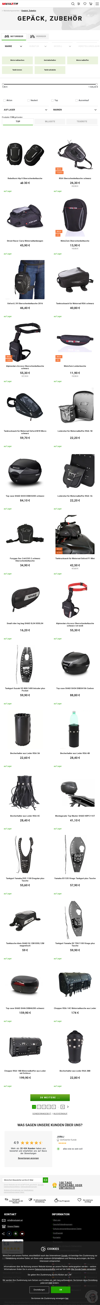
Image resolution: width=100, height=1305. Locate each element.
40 (63, 1107)
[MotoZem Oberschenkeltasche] (75, 226)
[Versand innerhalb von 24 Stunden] (14, 1201)
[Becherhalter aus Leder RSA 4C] (25, 801)
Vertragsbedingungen (28, 1187)
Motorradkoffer (82, 60)
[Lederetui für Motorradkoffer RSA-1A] (75, 481)
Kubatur (34, 46)
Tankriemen (17, 70)
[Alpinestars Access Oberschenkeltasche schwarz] (25, 352)
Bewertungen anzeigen (28, 1158)
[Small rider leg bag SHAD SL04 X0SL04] (25, 610)
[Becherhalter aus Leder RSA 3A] (25, 738)
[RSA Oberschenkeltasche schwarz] (75, 163)
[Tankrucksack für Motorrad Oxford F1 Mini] (75, 545)
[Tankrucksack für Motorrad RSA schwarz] (75, 288)
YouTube (22, 1232)
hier (66, 1298)
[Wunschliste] (85, 3)
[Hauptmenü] (97, 3)
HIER (50, 1283)
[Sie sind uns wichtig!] (86, 1201)
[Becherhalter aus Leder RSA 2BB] (75, 1057)
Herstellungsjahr (87, 46)
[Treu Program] (62, 1201)
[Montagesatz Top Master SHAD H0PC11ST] (75, 801)
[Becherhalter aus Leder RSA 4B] (75, 738)
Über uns (56, 1220)
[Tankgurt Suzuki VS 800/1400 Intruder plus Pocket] (25, 674)
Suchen (73, 3)
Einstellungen (39, 1290)
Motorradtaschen (17, 60)
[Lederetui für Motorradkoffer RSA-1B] (75, 417)
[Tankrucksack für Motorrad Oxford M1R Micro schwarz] (25, 417)
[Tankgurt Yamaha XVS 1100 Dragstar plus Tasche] (25, 865)
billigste (50, 121)
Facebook (9, 1232)
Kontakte (57, 1237)
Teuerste (82, 121)
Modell (58, 46)
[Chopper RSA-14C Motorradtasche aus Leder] (75, 993)
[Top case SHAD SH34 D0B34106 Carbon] (75, 674)
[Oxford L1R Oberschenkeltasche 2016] (25, 288)
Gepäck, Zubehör (28, 11)
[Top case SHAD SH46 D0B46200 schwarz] (25, 993)
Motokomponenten (12, 11)
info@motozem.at (15, 1220)
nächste (67, 1107)
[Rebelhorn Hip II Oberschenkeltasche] (25, 163)
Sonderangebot (42, 1114)
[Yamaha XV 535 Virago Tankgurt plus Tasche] (75, 865)
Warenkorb (90, 3)
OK (60, 1290)
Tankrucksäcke (50, 70)
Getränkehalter (50, 60)
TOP (18, 121)
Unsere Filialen (13, 1226)
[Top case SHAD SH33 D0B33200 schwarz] (25, 481)
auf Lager (9, 110)
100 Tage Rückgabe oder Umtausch (70, 1185)
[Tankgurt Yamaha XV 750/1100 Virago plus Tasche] (75, 929)
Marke (8, 46)
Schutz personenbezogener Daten (67, 1229)
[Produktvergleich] (79, 3)
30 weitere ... (50, 1097)
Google (64, 1255)
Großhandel (58, 1233)
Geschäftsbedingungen (62, 1224)
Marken (57, 110)
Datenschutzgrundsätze (45, 1269)
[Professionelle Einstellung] (38, 1201)
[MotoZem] (10, 3)
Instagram (15, 1232)
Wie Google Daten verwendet (83, 1269)
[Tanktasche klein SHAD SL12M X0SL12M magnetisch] (25, 929)
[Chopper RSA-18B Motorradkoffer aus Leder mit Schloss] (25, 1057)
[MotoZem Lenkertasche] (75, 352)
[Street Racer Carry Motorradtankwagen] (25, 226)
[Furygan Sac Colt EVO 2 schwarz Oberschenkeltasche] (25, 545)
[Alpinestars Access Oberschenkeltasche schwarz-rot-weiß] (75, 610)
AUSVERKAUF (61, 1114)
